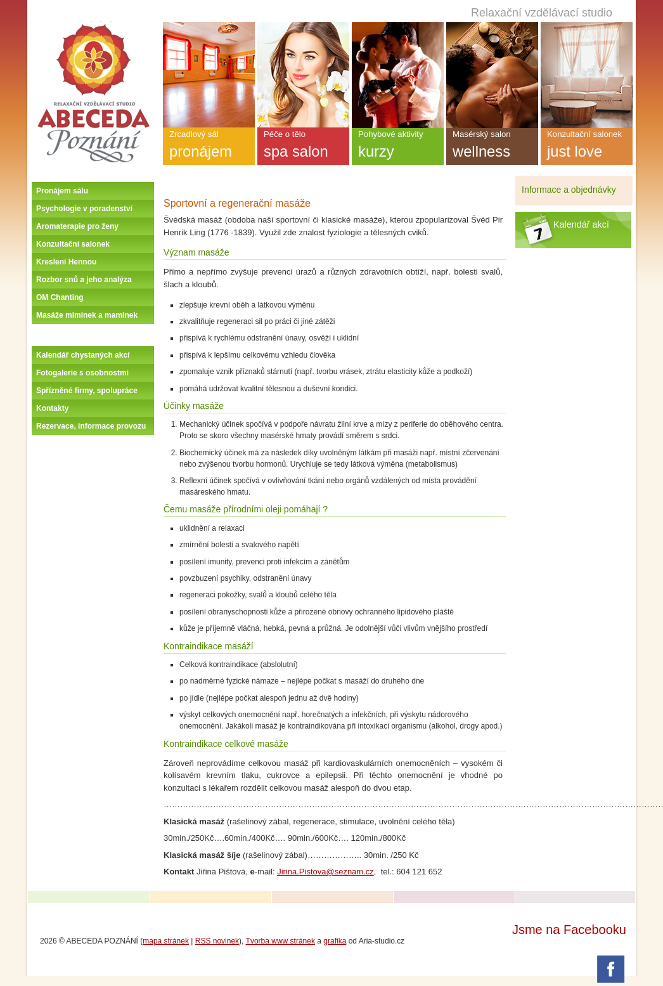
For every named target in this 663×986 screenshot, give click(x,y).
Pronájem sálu (62, 190)
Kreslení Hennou (66, 261)
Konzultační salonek (73, 244)
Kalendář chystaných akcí (82, 355)
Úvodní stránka (93, 26)
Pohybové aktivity (398, 147)
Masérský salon (492, 147)
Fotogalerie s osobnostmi (82, 372)
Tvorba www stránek (280, 941)
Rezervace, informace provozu (91, 426)
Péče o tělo (303, 147)
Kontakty (52, 408)
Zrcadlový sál (209, 147)
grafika (334, 941)
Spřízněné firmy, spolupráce (87, 390)
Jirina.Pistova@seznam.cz (325, 871)
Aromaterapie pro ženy (77, 226)
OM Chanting (60, 297)
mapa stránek (166, 941)
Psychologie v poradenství (84, 208)
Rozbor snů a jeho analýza (84, 279)
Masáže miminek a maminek (87, 315)
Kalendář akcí (581, 224)
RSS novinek (217, 941)
